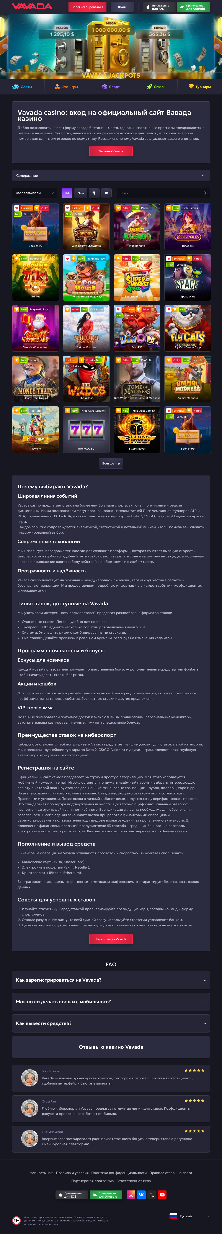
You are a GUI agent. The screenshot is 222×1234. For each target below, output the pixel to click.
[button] (5, 46)
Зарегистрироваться (87, 7)
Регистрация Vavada (111, 939)
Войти (122, 7)
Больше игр (111, 463)
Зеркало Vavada (111, 151)
